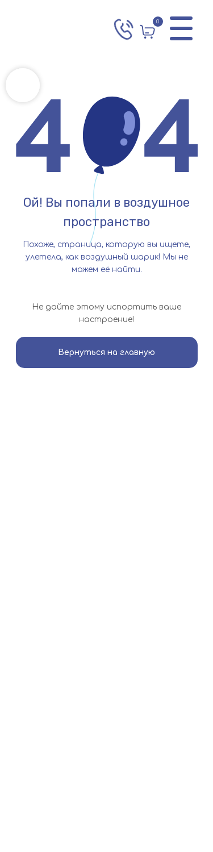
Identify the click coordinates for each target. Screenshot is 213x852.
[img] (55, 28)
